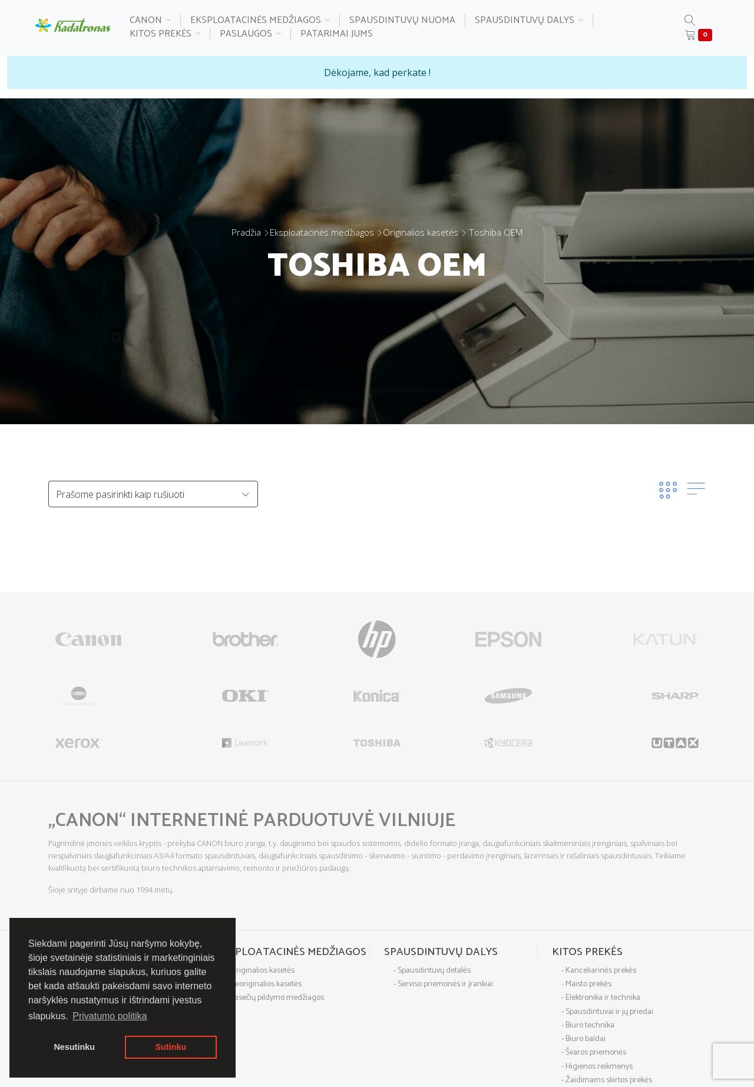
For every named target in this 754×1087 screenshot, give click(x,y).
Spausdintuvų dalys (441, 952)
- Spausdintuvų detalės (432, 970)
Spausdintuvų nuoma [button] (402, 21)
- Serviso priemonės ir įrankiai (443, 984)
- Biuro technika (587, 1025)
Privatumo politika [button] (109, 1016)
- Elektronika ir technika (600, 998)
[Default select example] (153, 494)
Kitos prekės (587, 952)
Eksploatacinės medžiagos (322, 232)
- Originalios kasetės (260, 970)
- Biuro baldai (583, 1039)
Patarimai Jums (336, 34)
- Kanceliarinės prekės (598, 970)
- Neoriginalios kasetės (264, 984)
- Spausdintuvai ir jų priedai (607, 1012)
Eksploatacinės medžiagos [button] (260, 21)
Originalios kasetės (420, 232)
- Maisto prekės (586, 984)
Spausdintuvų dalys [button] (529, 21)
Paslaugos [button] (250, 34)
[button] (690, 22)
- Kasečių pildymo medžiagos (275, 998)
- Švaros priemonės (593, 1052)
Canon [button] (150, 21)
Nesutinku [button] (74, 1047)
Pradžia (246, 232)
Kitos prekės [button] (165, 34)
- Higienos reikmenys (597, 1066)
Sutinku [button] (170, 1047)
